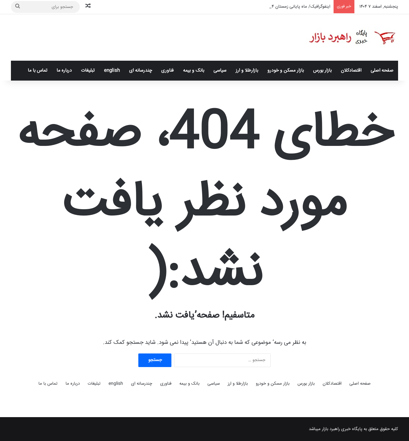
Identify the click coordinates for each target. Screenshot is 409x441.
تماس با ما (37, 70)
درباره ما (64, 70)
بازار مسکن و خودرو (285, 70)
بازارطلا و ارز (247, 70)
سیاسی (219, 70)
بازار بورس (322, 70)
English (112, 70)
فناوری (167, 70)
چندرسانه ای (140, 70)
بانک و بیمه (193, 70)
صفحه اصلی (382, 70)
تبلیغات (88, 70)
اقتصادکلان (351, 70)
